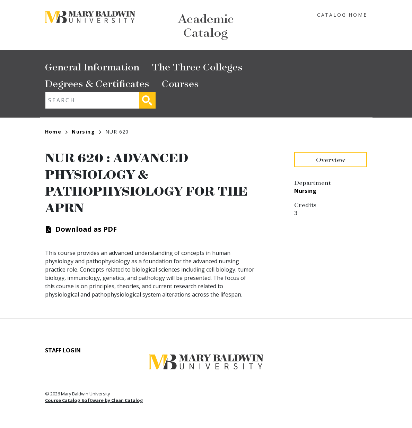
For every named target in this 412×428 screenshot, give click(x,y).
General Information (92, 66)
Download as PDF (86, 229)
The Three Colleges (197, 66)
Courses (180, 83)
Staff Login (63, 350)
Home (56, 131)
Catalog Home (342, 14)
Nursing (86, 131)
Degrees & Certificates (97, 83)
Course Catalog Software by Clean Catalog (94, 400)
